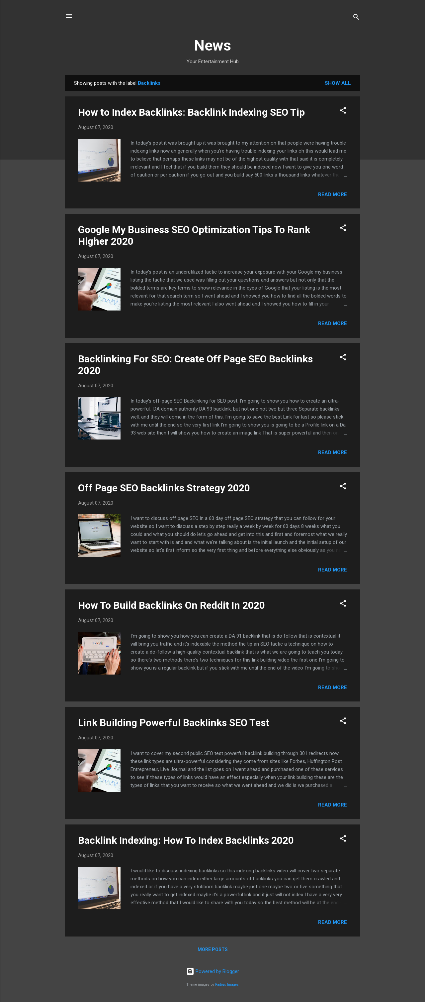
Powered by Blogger (212, 971)
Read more (332, 194)
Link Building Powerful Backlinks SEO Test (173, 722)
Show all (338, 83)
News (212, 45)
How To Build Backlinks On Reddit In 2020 (171, 605)
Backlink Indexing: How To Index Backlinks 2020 (186, 840)
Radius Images (227, 984)
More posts (213, 949)
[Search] (356, 18)
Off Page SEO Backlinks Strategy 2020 (164, 488)
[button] (343, 111)
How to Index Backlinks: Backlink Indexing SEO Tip (191, 112)
